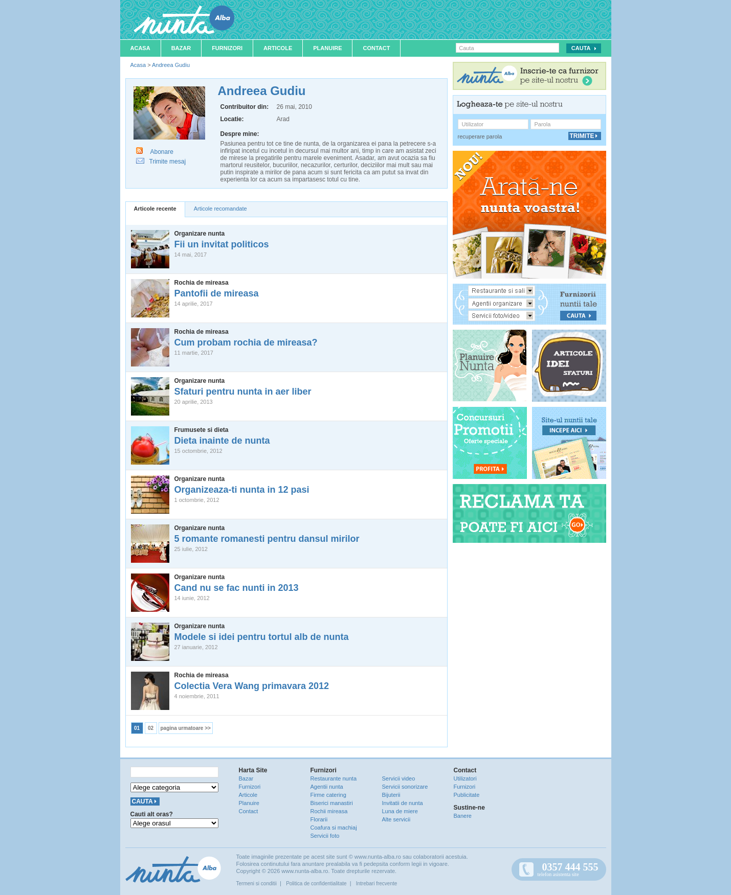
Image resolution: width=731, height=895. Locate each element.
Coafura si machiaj (334, 827)
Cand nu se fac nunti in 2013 (236, 588)
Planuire (327, 48)
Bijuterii (391, 795)
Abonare (161, 151)
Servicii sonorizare (405, 787)
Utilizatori (465, 778)
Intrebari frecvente (376, 883)
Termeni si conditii (256, 883)
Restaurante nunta (334, 778)
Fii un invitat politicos (221, 244)
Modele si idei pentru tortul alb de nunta (261, 637)
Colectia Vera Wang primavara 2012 (251, 686)
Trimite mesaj (167, 161)
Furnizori (227, 48)
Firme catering (328, 795)
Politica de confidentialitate (316, 883)
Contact (376, 48)
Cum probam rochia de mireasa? (246, 342)
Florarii (319, 819)
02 (150, 728)
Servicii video (398, 778)
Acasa (140, 48)
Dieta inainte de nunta (222, 440)
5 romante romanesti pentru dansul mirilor (267, 539)
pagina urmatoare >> (186, 728)
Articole (277, 48)
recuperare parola (480, 136)
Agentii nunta (327, 787)
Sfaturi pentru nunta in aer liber (243, 391)
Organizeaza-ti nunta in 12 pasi (241, 490)
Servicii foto (325, 836)
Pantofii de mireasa (216, 293)
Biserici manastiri (332, 803)
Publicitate (467, 795)
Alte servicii (396, 819)
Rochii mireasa (329, 811)
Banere (463, 816)
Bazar (181, 48)
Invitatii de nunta (402, 803)
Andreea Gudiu (171, 65)
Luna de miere (400, 811)
